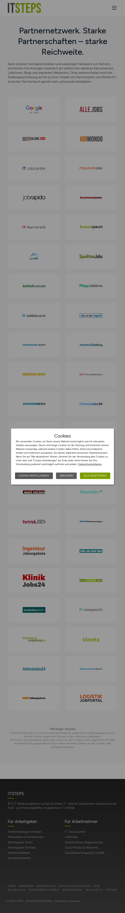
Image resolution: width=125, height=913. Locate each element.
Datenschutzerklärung (90, 464)
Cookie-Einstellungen (34, 475)
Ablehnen (66, 475)
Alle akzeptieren (95, 475)
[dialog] (62, 456)
